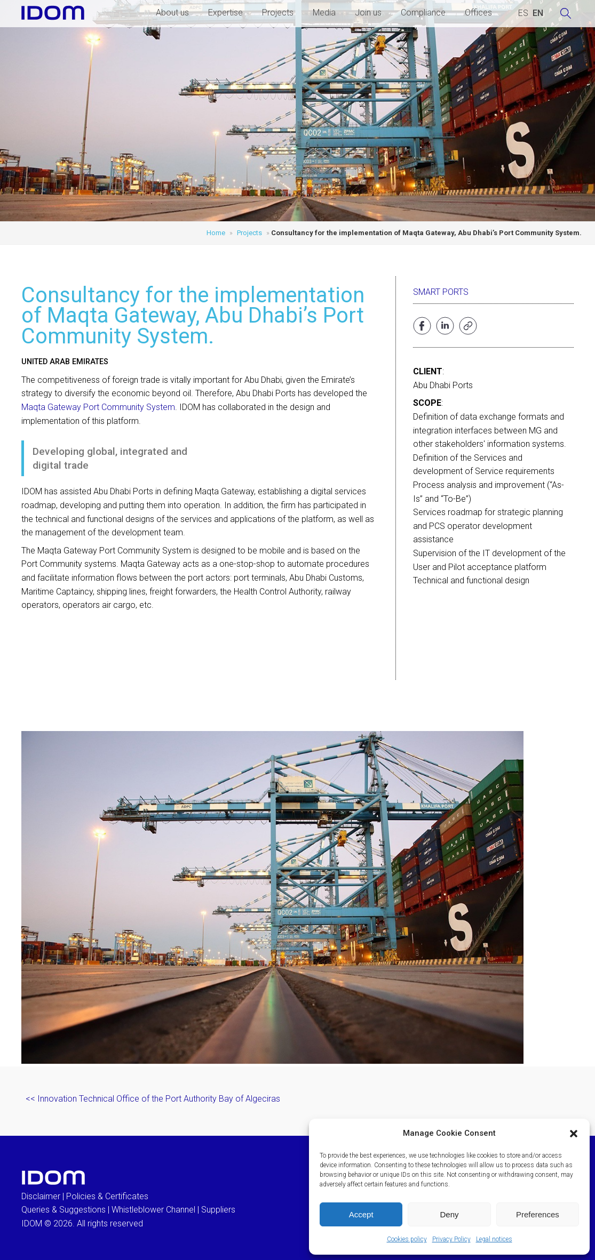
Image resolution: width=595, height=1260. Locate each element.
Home (216, 233)
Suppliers (218, 1210)
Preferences (537, 1214)
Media (324, 12)
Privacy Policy (451, 1239)
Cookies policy (407, 1239)
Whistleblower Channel (153, 1210)
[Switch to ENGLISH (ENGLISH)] (538, 13)
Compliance (423, 12)
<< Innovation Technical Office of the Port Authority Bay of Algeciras (153, 1099)
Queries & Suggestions (63, 1210)
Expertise (225, 12)
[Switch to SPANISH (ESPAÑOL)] (523, 13)
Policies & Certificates (107, 1196)
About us (172, 12)
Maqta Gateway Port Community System (98, 407)
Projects (277, 12)
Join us (368, 12)
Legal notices (494, 1239)
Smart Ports (441, 292)
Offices (478, 12)
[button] (573, 1133)
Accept (361, 1214)
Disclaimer (40, 1196)
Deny (449, 1214)
